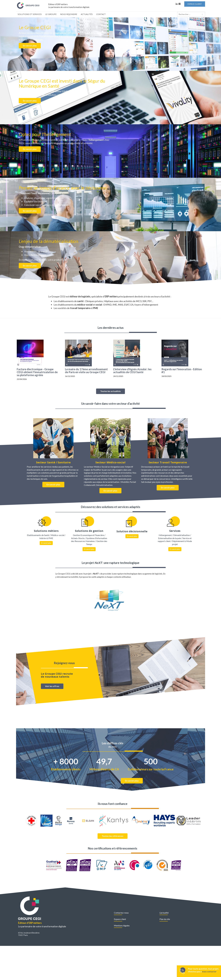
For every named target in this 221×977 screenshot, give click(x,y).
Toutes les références (112, 836)
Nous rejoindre (68, 14)
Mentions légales (122, 925)
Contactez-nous (121, 912)
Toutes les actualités (110, 391)
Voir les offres (52, 686)
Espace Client (195, 4)
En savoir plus (30, 45)
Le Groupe (51, 14)
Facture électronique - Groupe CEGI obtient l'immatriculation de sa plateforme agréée (37, 372)
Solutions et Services (30, 14)
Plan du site (164, 919)
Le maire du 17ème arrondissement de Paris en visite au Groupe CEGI (86, 371)
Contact (101, 14)
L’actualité (164, 912)
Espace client (120, 919)
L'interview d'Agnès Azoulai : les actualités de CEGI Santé (132, 371)
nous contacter (209, 971)
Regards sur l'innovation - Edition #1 (181, 371)
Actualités (87, 14)
